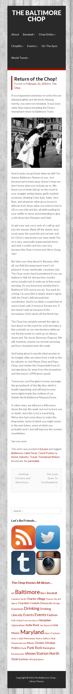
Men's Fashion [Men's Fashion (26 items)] (52, 633)
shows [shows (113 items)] (30, 653)
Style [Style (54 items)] (14, 659)
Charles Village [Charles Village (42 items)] (36, 598)
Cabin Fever (30, 453)
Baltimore (16, 453)
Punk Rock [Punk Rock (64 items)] (34, 648)
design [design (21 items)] (56, 603)
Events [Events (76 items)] (28, 615)
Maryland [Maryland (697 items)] (32, 631)
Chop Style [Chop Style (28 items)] (23, 603)
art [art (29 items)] (12, 593)
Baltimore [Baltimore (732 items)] (27, 591)
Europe (44, 449)
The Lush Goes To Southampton (49, 480)
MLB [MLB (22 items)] (53, 638)
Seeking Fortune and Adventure (22, 478)
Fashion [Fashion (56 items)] (52, 615)
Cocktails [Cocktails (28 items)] (35, 603)
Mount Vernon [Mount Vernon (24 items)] (18, 643)
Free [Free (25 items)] (25, 620)
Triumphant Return (49, 456)
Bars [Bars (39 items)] (43, 593)
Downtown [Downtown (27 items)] (17, 609)
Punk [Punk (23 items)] (23, 648)
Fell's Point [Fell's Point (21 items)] (16, 620)
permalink (33, 461)
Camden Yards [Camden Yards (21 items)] (18, 599)
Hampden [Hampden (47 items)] (45, 620)
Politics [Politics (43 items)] (16, 648)
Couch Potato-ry (47, 453)
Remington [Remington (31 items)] (49, 648)
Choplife (17, 46)
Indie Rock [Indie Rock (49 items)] (32, 625)
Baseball (29, 34)
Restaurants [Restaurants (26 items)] (18, 653)
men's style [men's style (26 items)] (17, 638)
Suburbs (24, 456)
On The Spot (49, 46)
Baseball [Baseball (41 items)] (52, 593)
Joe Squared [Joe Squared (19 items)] (46, 625)
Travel (33, 456)
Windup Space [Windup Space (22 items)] (36, 659)
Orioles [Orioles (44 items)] (39, 642)
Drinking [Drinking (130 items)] (31, 608)
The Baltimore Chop (36, 16)
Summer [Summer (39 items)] (23, 659)
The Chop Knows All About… (31, 582)
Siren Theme (37, 681)
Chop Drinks (47, 34)
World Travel (20, 57)
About (15, 34)
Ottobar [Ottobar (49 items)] (50, 642)
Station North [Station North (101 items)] (47, 653)
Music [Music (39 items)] (30, 642)
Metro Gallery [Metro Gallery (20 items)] (43, 638)
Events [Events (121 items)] (40, 614)
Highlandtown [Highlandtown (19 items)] (18, 625)
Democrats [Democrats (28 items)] (46, 603)
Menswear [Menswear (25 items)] (29, 638)
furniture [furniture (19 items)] (33, 620)
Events (32, 46)
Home (14, 456)
